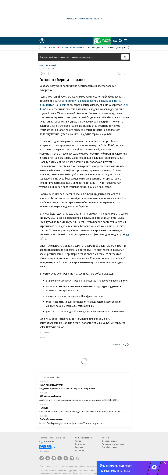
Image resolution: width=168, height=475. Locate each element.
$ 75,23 (45, 47)
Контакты (80, 444)
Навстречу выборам (117, 47)
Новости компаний (47, 65)
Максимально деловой (117, 465)
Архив (78, 441)
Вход (115, 40)
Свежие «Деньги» (96, 47)
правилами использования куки (81, 57)
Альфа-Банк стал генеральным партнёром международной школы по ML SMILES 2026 (78, 400)
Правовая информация (113, 444)
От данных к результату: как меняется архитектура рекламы (67, 388)
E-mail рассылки (110, 447)
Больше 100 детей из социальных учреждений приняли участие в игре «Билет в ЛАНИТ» (81, 411)
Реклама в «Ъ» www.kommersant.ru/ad (84, 18)
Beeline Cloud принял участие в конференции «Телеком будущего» (70, 423)
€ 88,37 (54, 47)
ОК (125, 57)
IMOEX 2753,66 (76, 47)
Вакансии (79, 450)
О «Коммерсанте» (84, 437)
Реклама (79, 447)
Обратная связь (109, 441)
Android (105, 437)
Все (58, 377)
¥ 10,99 (64, 47)
